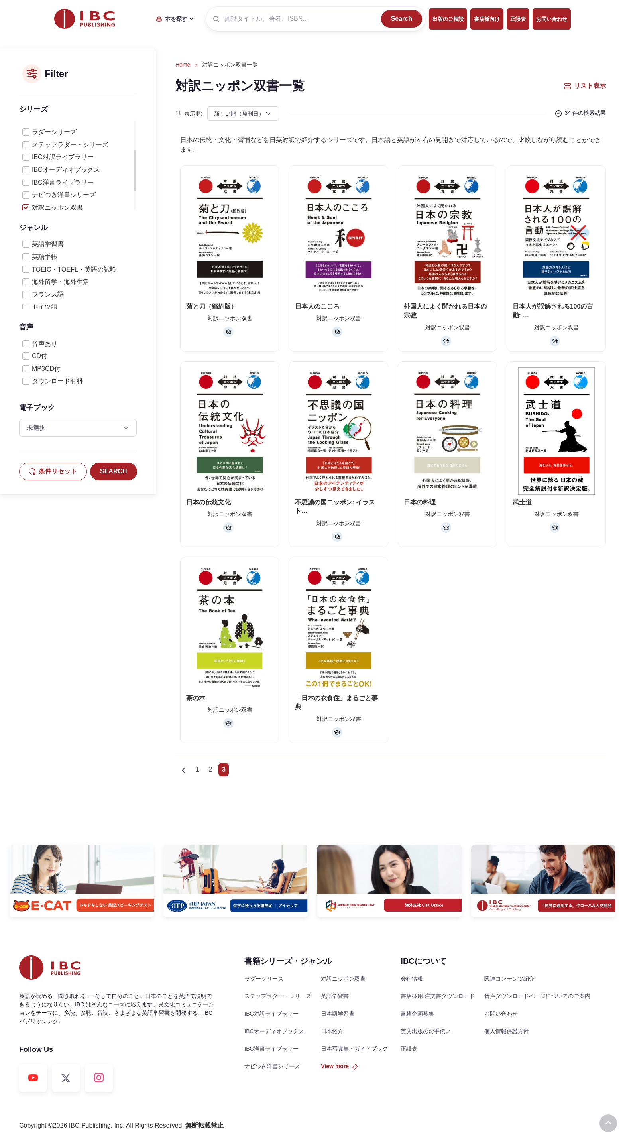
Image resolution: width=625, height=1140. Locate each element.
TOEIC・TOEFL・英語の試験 (74, 269)
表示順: (188, 113)
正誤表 (518, 19)
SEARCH (113, 471)
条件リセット (53, 471)
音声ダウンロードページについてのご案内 (537, 996)
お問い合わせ (551, 19)
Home (182, 64)
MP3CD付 (46, 368)
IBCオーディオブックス (66, 169)
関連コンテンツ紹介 (509, 978)
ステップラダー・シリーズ (70, 144)
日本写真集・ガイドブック (354, 1048)
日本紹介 (332, 1031)
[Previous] (183, 769)
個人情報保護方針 (506, 1031)
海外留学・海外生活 (60, 281)
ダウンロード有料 (57, 381)
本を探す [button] (171, 19)
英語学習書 (48, 243)
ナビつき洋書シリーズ (64, 194)
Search (401, 18)
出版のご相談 (448, 19)
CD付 (39, 355)
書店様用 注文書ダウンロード (438, 996)
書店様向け (487, 19)
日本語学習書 (337, 1013)
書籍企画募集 (417, 1013)
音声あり (44, 343)
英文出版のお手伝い (426, 1031)
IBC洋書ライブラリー (63, 182)
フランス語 (48, 294)
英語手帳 (44, 256)
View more (339, 1066)
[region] (78, 165)
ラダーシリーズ (54, 131)
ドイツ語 (44, 306)
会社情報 (412, 978)
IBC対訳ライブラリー (63, 157)
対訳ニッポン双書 (57, 207)
